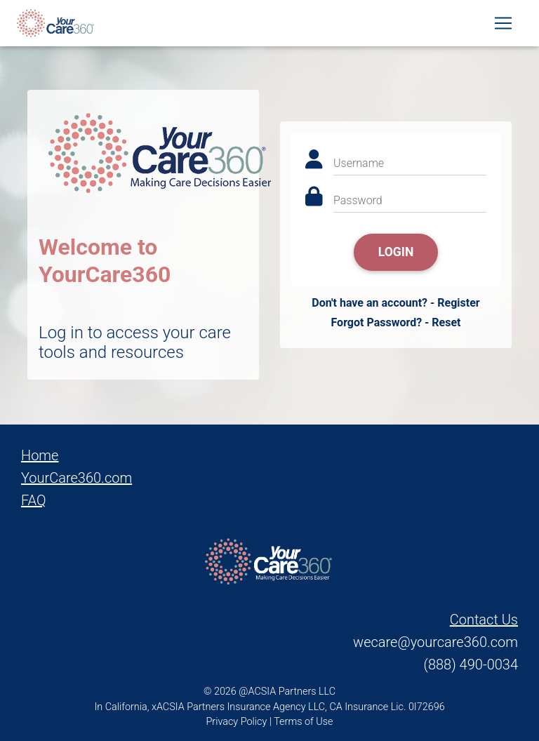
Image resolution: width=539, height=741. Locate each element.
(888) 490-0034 (471, 664)
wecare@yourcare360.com (435, 642)
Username (358, 163)
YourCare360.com (76, 477)
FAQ (33, 500)
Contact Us (484, 619)
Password (357, 200)
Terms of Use (303, 722)
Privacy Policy (236, 722)
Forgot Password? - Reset (395, 322)
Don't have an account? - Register (395, 302)
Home (39, 455)
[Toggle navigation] (503, 26)
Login (396, 252)
